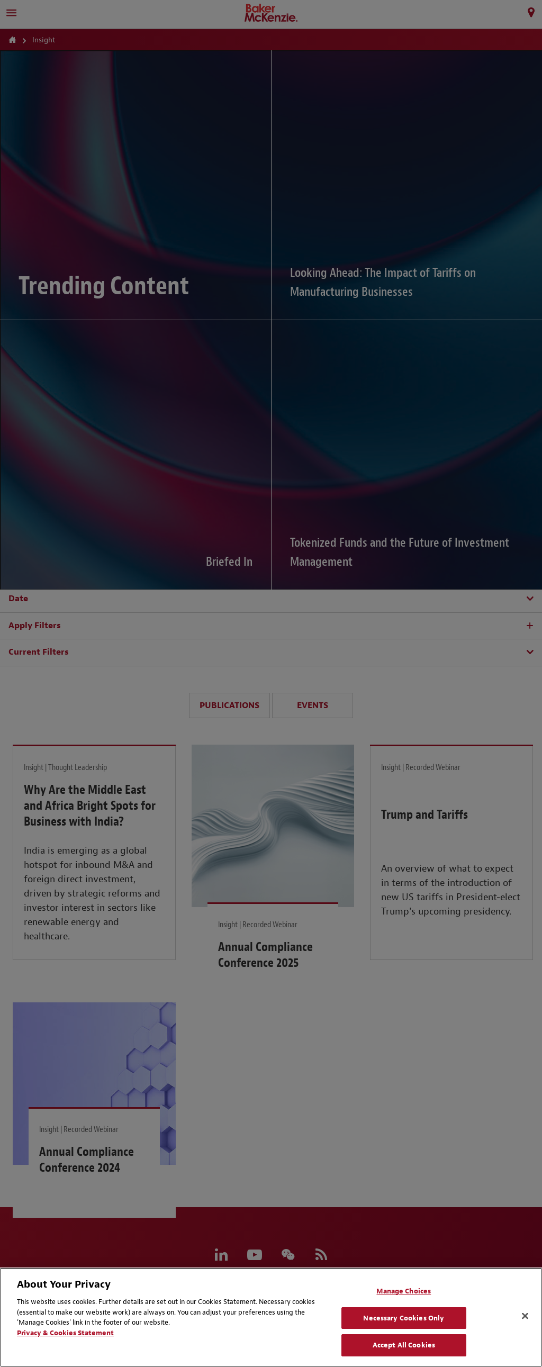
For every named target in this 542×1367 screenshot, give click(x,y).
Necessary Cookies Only (403, 1318)
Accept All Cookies (404, 1345)
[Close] (525, 1316)
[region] (271, 1317)
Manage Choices (403, 1291)
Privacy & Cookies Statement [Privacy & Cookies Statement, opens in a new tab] (65, 1332)
